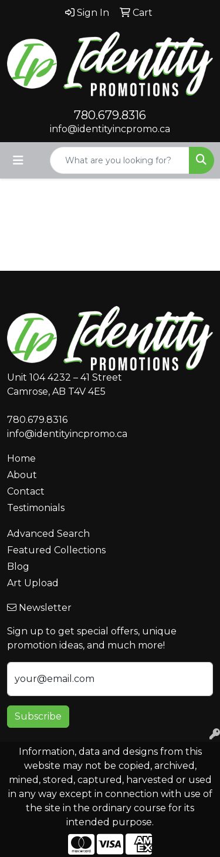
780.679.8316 (110, 115)
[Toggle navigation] (18, 160)
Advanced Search (48, 533)
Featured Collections (56, 550)
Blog (18, 566)
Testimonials (36, 507)
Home (21, 458)
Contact (26, 491)
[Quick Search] (119, 160)
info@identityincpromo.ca (110, 129)
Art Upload (33, 583)
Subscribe (38, 716)
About (22, 474)
